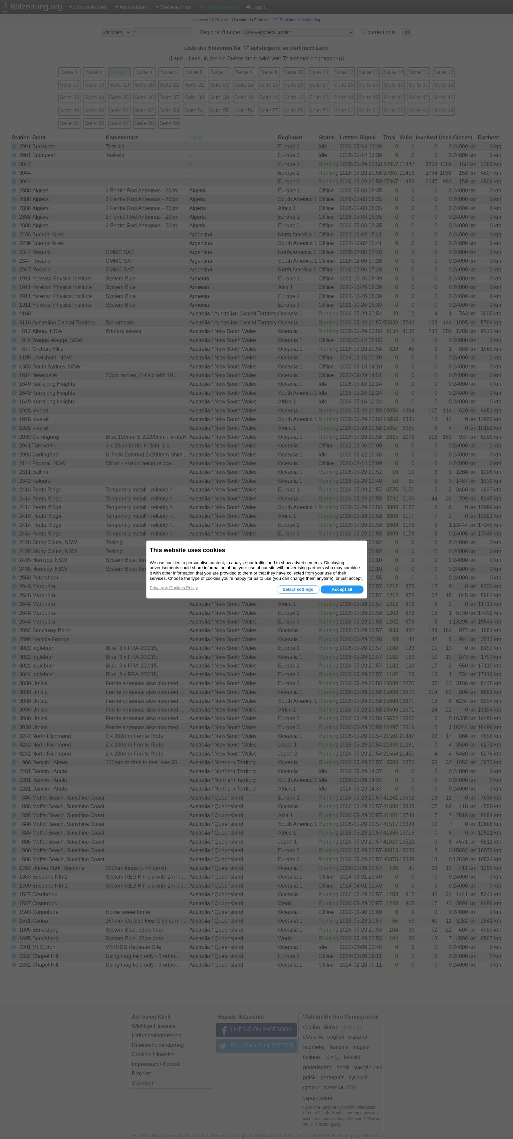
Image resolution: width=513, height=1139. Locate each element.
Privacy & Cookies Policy (174, 587)
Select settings (298, 589)
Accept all (342, 589)
